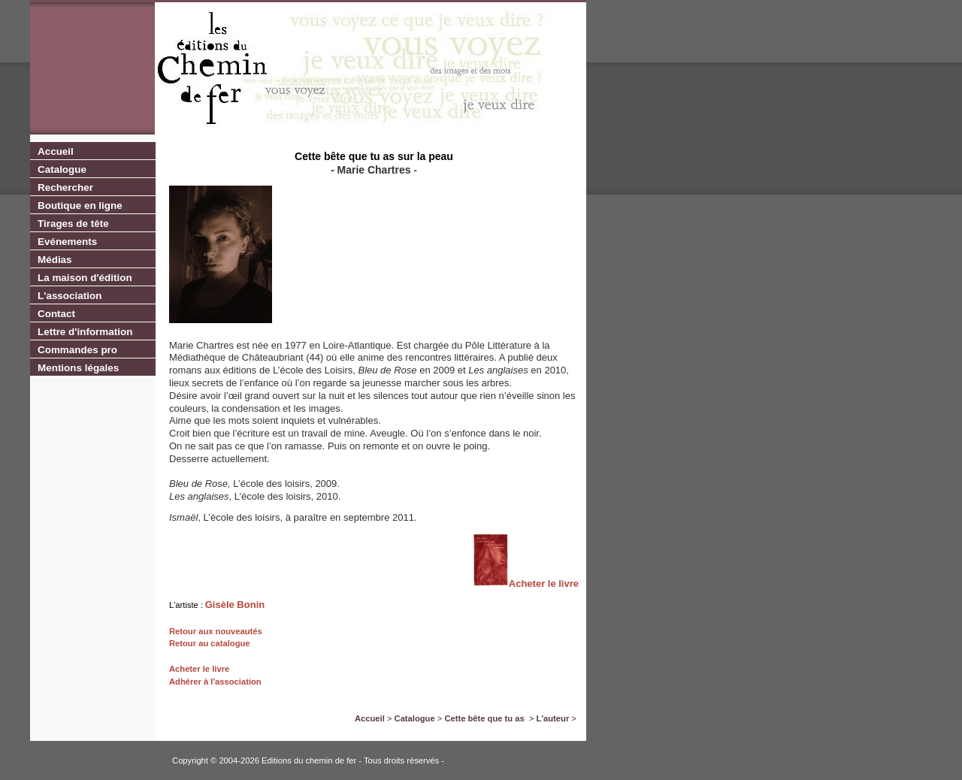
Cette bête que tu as (485, 718)
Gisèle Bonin (235, 604)
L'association (69, 295)
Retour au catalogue (209, 643)
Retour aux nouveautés (215, 631)
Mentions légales (78, 367)
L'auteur (553, 718)
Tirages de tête (73, 223)
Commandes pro (77, 349)
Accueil (56, 151)
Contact (56, 313)
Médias (55, 259)
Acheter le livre (544, 583)
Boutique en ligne (80, 205)
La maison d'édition (85, 277)
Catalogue (62, 169)
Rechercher (65, 187)
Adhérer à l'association (215, 681)
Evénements (67, 241)
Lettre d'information (85, 331)
